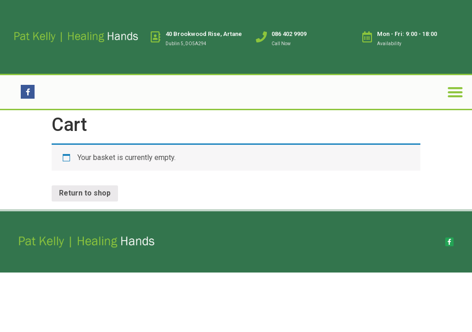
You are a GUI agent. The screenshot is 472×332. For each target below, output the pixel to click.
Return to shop (85, 193)
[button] (455, 92)
